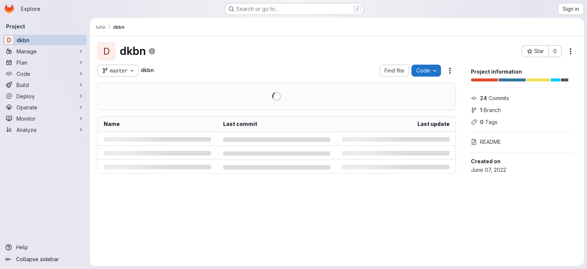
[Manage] (45, 51)
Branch (486, 110)
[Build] (45, 85)
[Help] (45, 247)
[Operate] (45, 107)
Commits (490, 98)
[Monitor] (45, 118)
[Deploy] (45, 96)
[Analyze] (45, 129)
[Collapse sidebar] (45, 259)
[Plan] (45, 62)
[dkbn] (45, 40)
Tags (484, 122)
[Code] (45, 73)
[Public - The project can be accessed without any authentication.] (152, 51)
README (486, 142)
